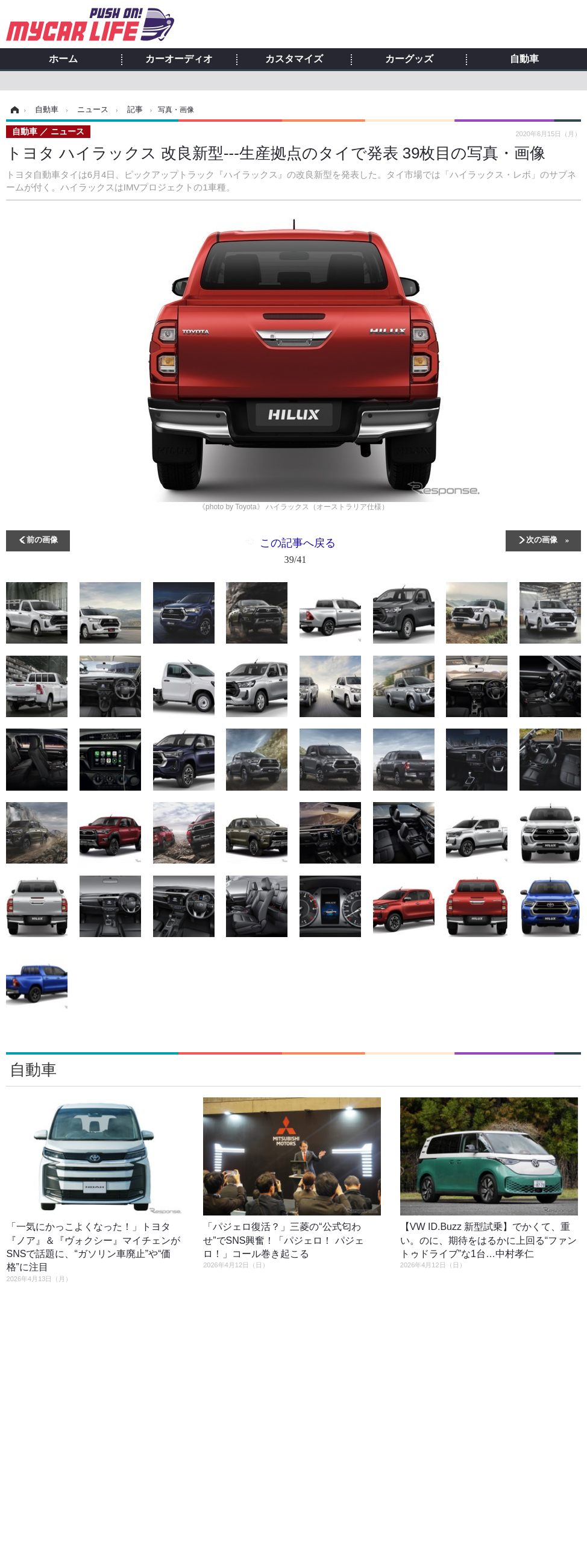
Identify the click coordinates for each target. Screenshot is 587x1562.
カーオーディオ (179, 59)
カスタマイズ (294, 59)
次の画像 (541, 539)
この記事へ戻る (298, 553)
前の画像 (42, 539)
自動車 (524, 59)
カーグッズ (409, 59)
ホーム (63, 59)
